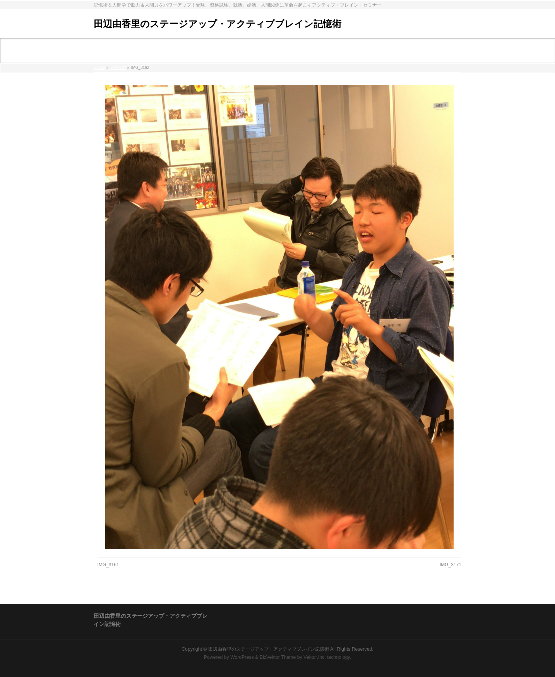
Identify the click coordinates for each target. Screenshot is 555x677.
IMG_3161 (108, 564)
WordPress (242, 657)
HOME (99, 67)
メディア (118, 67)
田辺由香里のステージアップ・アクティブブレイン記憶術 (217, 24)
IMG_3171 (450, 564)
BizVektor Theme (278, 657)
